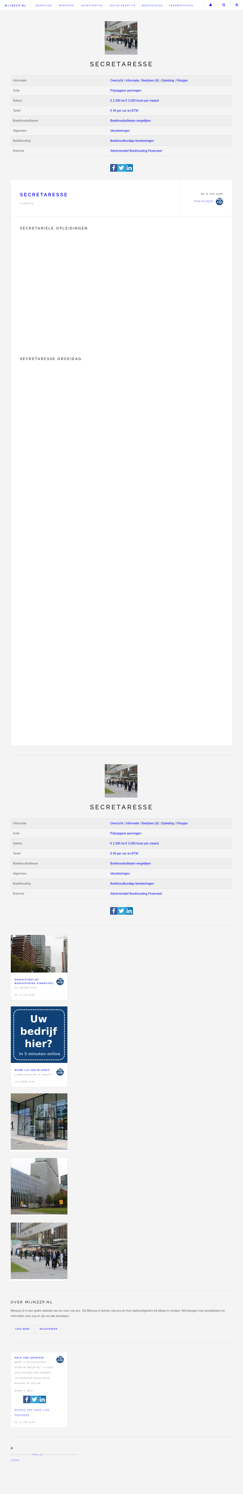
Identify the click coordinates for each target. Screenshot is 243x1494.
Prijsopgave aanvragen (125, 90)
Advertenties (92, 5)
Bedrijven (44, 5)
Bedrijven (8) (150, 80)
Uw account (210, 5)
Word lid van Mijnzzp (32, 1070)
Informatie (132, 80)
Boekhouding (152, 5)
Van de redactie (123, 5)
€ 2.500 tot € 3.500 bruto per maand (134, 100)
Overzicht (116, 80)
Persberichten (181, 5)
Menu (237, 5)
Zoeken (224, 5)
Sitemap (15, 1460)
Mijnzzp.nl (15, 5)
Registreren (49, 1329)
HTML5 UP (37, 1455)
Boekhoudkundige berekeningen (132, 140)
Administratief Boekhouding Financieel (136, 150)
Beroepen (66, 5)
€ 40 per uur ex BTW (124, 110)
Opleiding (167, 80)
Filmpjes (182, 80)
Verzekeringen (120, 130)
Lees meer (22, 1329)
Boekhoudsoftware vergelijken (130, 120)
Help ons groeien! (29, 1357)
